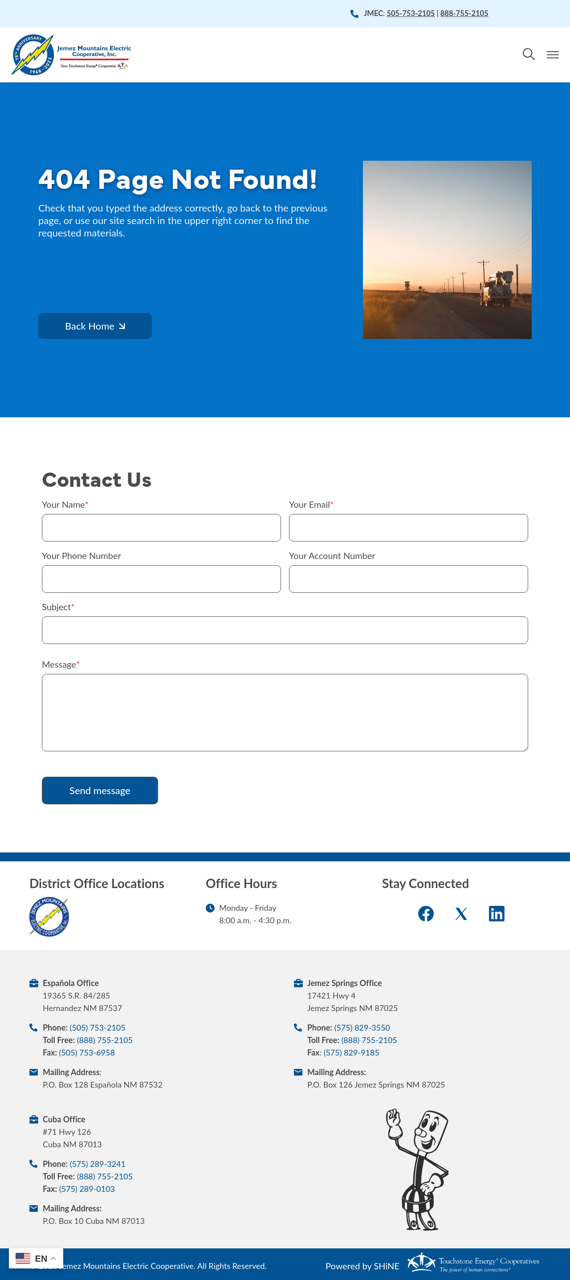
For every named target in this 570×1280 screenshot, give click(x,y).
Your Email (309, 504)
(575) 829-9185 (351, 1052)
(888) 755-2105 (105, 1040)
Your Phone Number (81, 555)
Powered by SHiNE (362, 1265)
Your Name (63, 504)
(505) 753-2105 (97, 1027)
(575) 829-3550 (362, 1027)
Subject (56, 606)
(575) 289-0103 (87, 1189)
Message (59, 664)
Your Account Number (332, 555)
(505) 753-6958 (87, 1052)
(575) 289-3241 (98, 1164)
